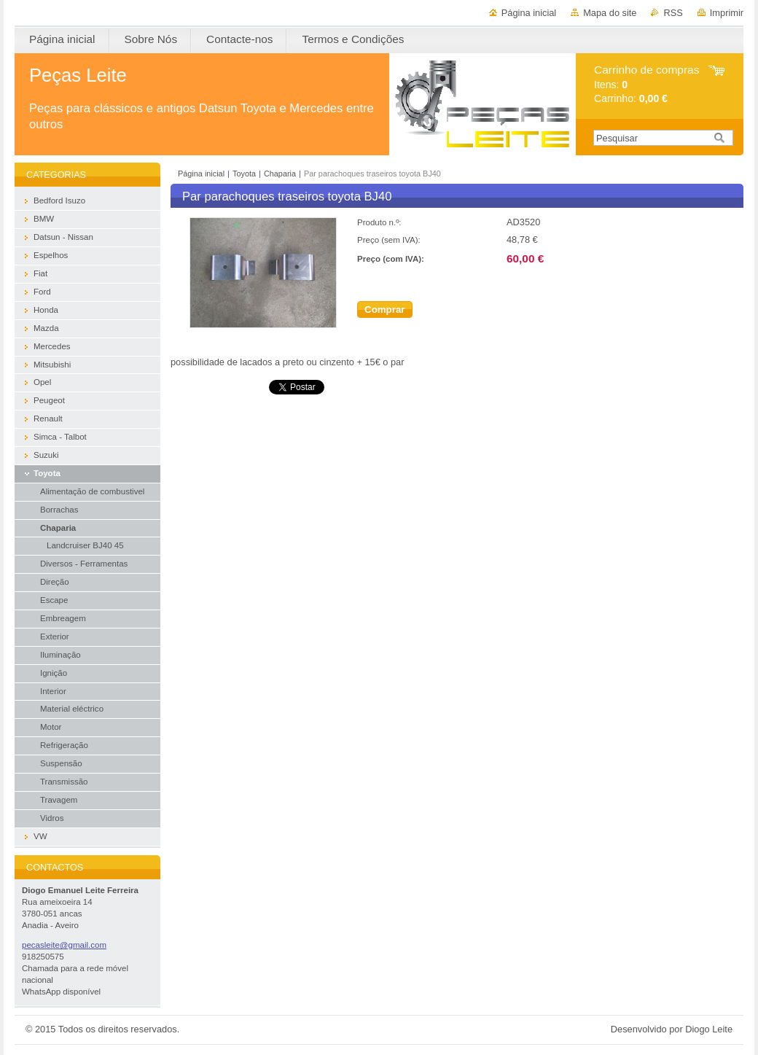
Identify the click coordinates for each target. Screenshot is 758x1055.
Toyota (244, 173)
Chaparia (280, 173)
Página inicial (528, 12)
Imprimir (726, 12)
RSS (672, 12)
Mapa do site (609, 12)
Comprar (384, 309)
